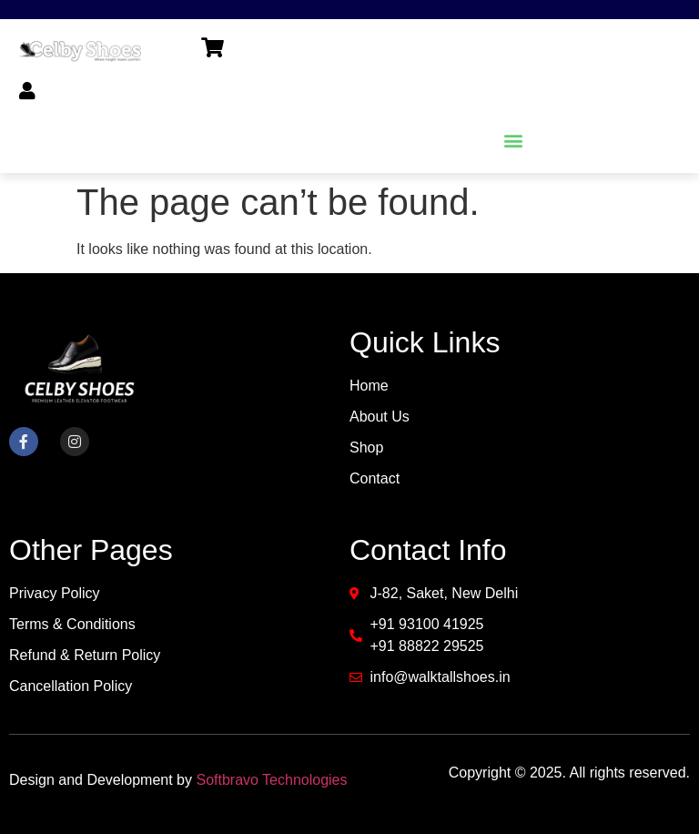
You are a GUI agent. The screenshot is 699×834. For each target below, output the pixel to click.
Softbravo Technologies (271, 780)
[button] (513, 140)
